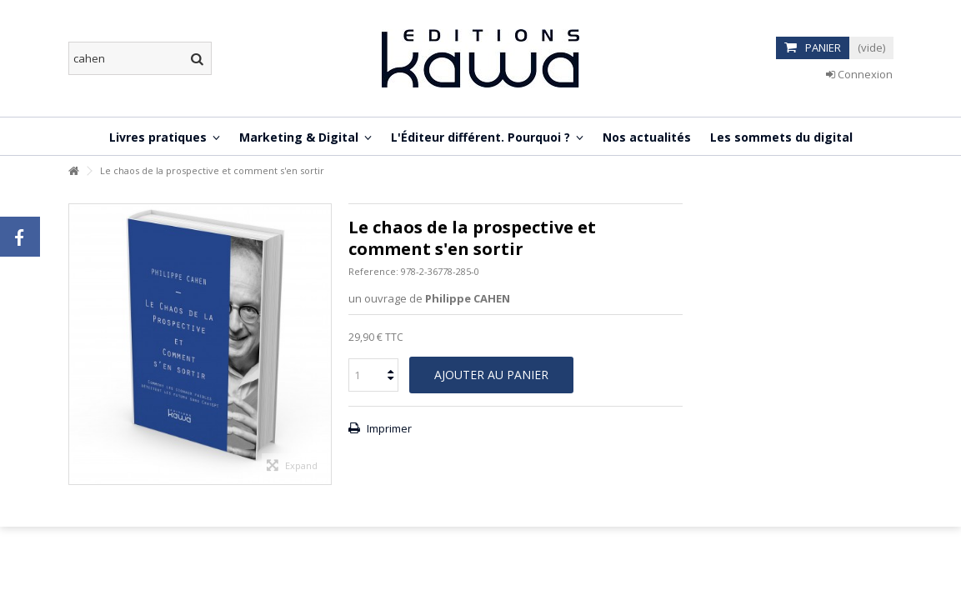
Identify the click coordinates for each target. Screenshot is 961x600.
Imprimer (388, 428)
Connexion (859, 74)
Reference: (373, 271)
